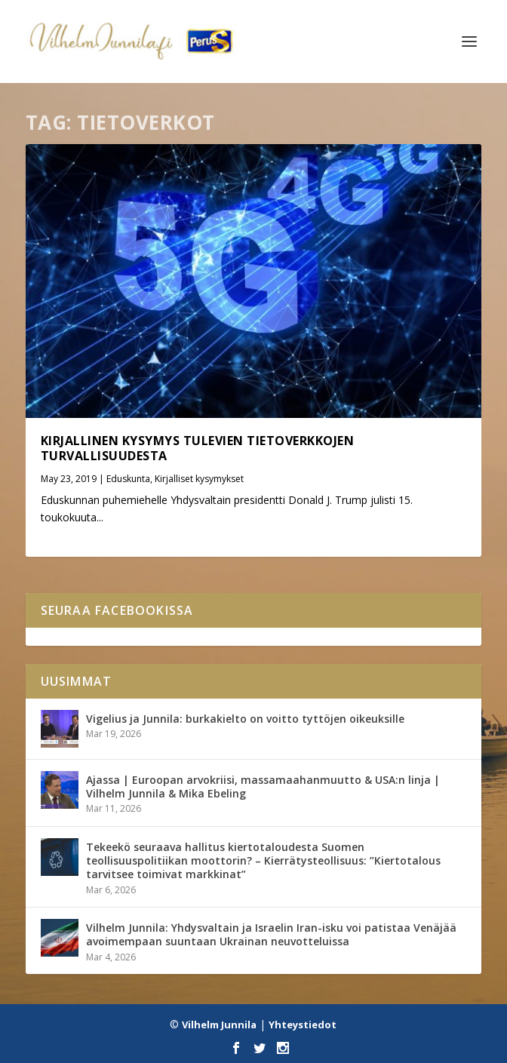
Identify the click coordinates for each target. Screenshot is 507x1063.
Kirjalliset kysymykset (199, 478)
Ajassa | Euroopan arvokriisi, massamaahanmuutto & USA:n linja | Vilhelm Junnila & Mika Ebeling (263, 786)
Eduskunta (128, 478)
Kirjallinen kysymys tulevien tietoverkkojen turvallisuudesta (198, 448)
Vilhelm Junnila (219, 1024)
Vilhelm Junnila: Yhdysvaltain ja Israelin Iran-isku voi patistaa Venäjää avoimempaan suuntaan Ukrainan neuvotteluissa (271, 934)
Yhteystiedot (302, 1024)
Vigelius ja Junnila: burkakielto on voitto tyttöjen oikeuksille (245, 718)
